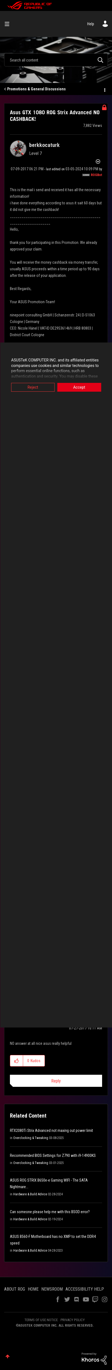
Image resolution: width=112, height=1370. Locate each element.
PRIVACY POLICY (73, 1320)
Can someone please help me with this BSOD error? (50, 1212)
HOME (33, 1289)
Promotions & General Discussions (36, 89)
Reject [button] (33, 387)
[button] (16, 1060)
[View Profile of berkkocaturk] (44, 145)
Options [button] (104, 89)
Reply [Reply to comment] (56, 1081)
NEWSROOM (52, 1289)
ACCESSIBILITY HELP (84, 1289)
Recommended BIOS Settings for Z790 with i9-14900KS (53, 1155)
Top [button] (7, 1356)
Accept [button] (79, 387)
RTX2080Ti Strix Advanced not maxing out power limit (51, 1130)
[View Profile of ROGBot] (96, 175)
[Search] (56, 59)
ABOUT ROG (14, 1289)
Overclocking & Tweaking (30, 1138)
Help (90, 24)
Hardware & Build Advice (30, 1194)
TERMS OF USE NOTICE (41, 1320)
